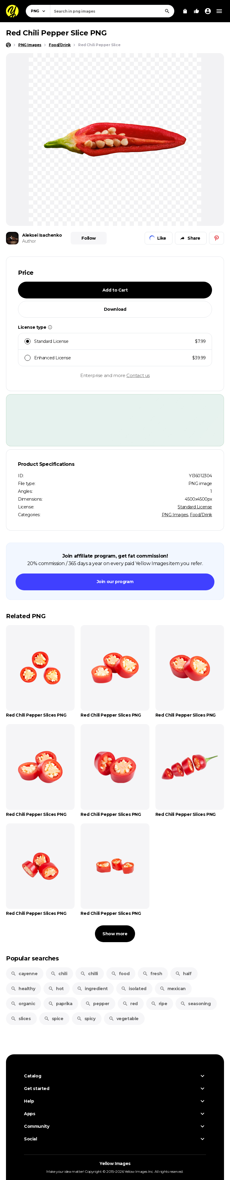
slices (21, 1018)
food (120, 973)
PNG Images (175, 514)
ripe (159, 1003)
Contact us (138, 375)
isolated (133, 988)
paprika (60, 1003)
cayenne (24, 973)
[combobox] (112, 11)
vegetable (124, 1018)
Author (29, 241)
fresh (152, 973)
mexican (173, 988)
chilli (89, 973)
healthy (23, 988)
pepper (97, 1003)
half (183, 973)
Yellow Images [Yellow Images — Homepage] (115, 1163)
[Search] (167, 11)
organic (23, 1003)
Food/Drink (201, 514)
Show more (114, 933)
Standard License (195, 507)
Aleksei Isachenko (42, 235)
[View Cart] (185, 11)
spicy (86, 1018)
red (130, 1003)
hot (56, 988)
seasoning (195, 1003)
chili (59, 973)
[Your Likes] (196, 11)
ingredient (92, 988)
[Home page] (8, 45)
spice (53, 1018)
